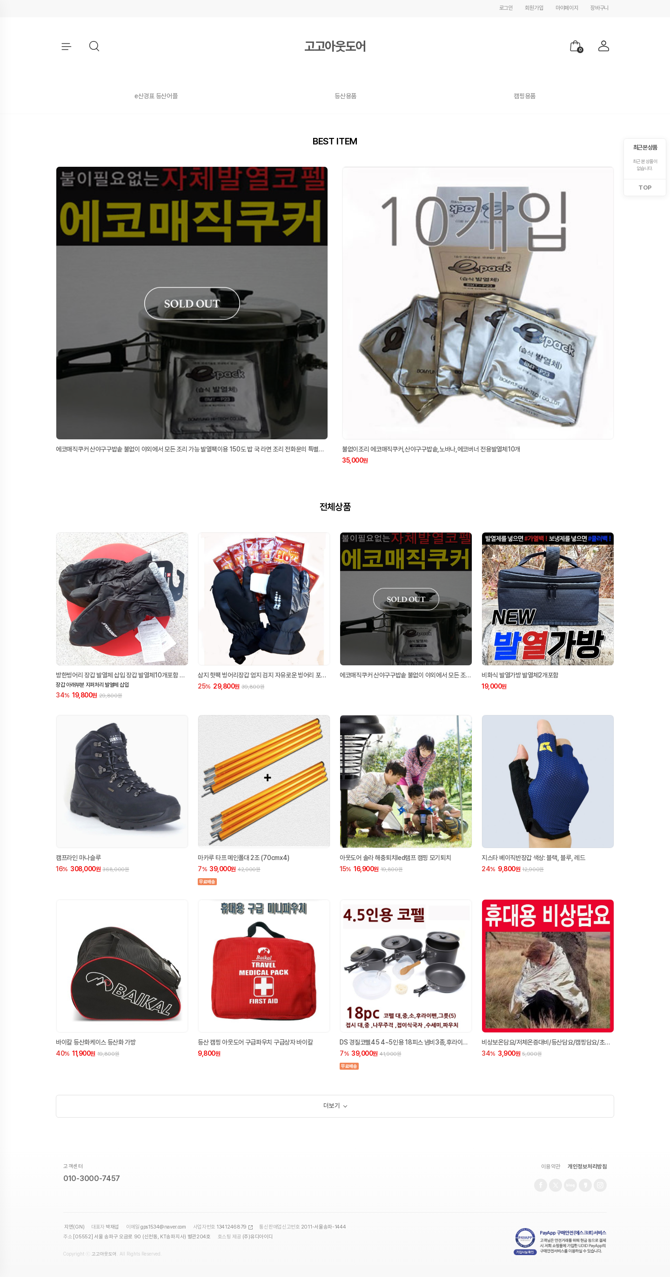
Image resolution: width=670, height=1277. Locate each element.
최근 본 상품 (645, 147)
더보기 (331, 1108)
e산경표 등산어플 (155, 96)
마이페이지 (567, 8)
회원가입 (534, 8)
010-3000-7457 (91, 1182)
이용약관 (551, 1170)
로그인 (506, 8)
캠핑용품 (525, 96)
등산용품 (345, 96)
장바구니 (599, 8)
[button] (95, 46)
